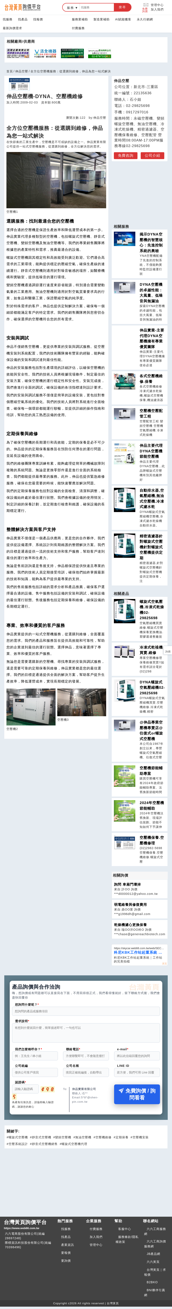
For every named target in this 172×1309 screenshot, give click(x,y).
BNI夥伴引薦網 (154, 1295)
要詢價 (66, 1263)
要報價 (66, 1255)
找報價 (38, 19)
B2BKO (152, 1284)
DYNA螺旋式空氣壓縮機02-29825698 (152, 687)
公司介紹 (152, 156)
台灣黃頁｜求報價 (155, 1275)
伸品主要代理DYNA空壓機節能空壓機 (151, 451)
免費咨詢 (125, 156)
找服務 (7, 19)
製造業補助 (102, 19)
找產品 (23, 19)
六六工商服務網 (155, 1234)
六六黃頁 (153, 1264)
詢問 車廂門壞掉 (127, 884)
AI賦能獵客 (123, 19)
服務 (70, 7)
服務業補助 (80, 19)
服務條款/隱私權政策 (127, 1242)
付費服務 (78, 28)
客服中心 (124, 1231)
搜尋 (122, 7)
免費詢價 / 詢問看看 (137, 1096)
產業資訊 (67, 1247)
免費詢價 (145, 7)
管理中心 (157, 5)
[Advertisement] (140, 190)
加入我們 (157, 9)
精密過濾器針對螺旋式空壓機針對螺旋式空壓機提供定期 (151, 547)
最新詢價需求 (12, 28)
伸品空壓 (21, 71)
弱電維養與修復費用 (130, 904)
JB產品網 (153, 1256)
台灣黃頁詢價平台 (29, 1227)
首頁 (9, 71)
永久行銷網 (145, 19)
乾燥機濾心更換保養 (130, 925)
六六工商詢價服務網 (155, 1246)
